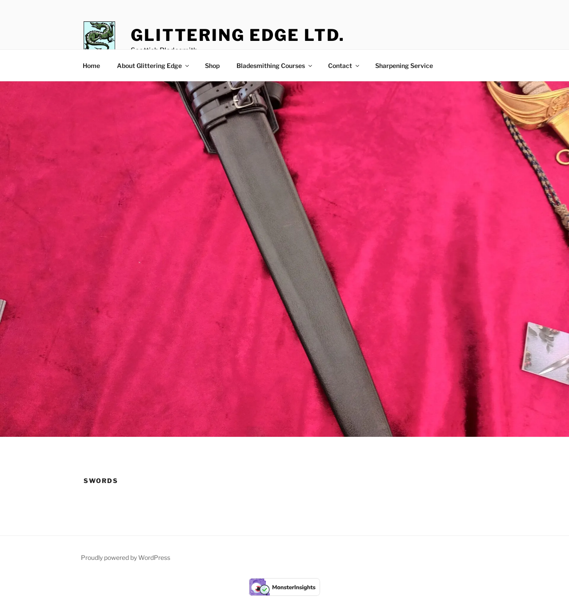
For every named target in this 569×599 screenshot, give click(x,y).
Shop (212, 65)
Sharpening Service (404, 65)
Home (91, 65)
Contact (344, 65)
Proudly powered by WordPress (125, 557)
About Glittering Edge (153, 65)
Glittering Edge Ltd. (238, 35)
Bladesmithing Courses (274, 65)
